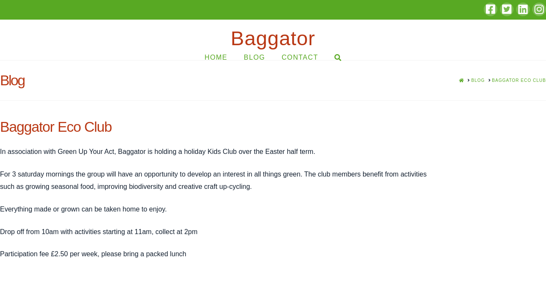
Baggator (273, 38)
